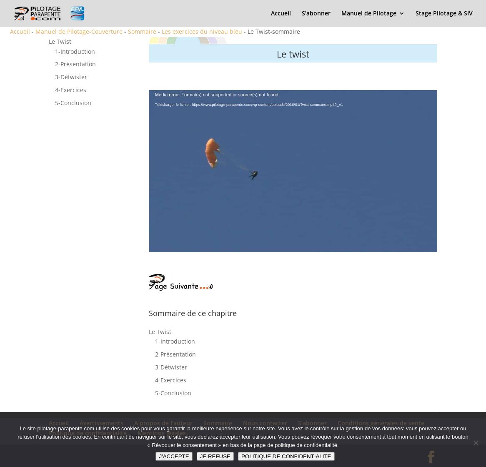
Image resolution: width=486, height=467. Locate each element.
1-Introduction (75, 51)
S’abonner (316, 13)
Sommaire (142, 31)
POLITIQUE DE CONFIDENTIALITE (286, 456)
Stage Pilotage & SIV (444, 13)
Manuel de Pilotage (368, 13)
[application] (293, 171)
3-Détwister (71, 77)
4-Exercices (70, 90)
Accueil (281, 13)
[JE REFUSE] (475, 443)
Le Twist (60, 41)
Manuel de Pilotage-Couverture (79, 31)
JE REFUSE (215, 456)
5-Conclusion (73, 103)
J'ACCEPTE (174, 456)
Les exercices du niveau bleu (202, 31)
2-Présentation (75, 64)
